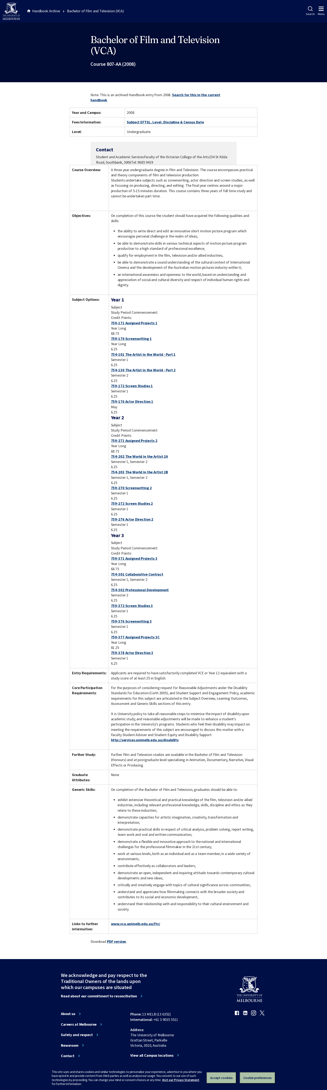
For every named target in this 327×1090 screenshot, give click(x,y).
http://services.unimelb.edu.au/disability (145, 740)
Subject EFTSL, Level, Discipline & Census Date (165, 122)
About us (68, 1014)
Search (310, 11)
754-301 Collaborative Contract (137, 574)
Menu (321, 11)
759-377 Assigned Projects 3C (135, 637)
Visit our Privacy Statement (180, 1080)
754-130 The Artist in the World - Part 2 (143, 370)
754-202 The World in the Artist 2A (139, 456)
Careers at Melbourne (79, 1024)
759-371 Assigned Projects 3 (134, 558)
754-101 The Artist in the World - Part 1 (143, 354)
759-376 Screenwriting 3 (131, 621)
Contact (67, 1056)
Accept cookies (221, 1078)
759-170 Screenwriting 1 (131, 338)
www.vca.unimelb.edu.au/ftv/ (135, 923)
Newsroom (69, 1045)
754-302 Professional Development (140, 589)
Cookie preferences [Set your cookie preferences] (257, 1078)
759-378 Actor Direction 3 (132, 652)
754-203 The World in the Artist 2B (139, 472)
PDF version (116, 941)
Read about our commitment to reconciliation (99, 996)
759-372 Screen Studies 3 (132, 605)
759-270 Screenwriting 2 (131, 487)
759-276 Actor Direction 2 (132, 519)
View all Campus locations (152, 1055)
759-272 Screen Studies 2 (132, 503)
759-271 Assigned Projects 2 (134, 440)
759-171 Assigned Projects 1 (134, 323)
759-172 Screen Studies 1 (132, 385)
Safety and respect (77, 1035)
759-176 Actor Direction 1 (132, 401)
